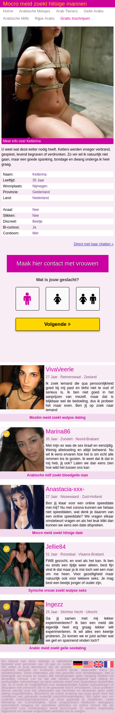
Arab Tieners (67, 11)
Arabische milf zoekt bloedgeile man (57, 475)
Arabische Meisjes (34, 11)
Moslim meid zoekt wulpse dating (57, 418)
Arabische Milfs (16, 18)
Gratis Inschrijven (75, 18)
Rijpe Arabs (44, 18)
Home (8, 11)
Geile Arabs (94, 11)
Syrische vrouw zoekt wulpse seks (58, 590)
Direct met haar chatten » (94, 244)
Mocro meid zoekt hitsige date (57, 533)
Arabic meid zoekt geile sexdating (57, 648)
